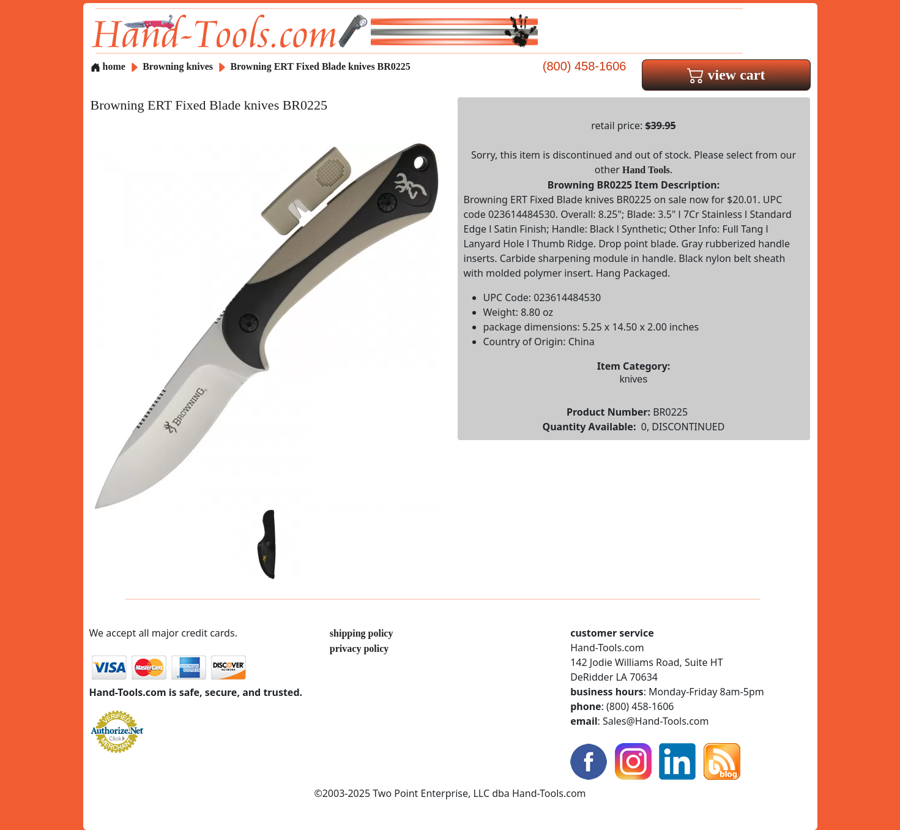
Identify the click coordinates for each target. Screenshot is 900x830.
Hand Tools (646, 170)
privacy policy (359, 648)
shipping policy (361, 633)
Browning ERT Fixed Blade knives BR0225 (320, 66)
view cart (726, 74)
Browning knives (178, 66)
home (108, 66)
